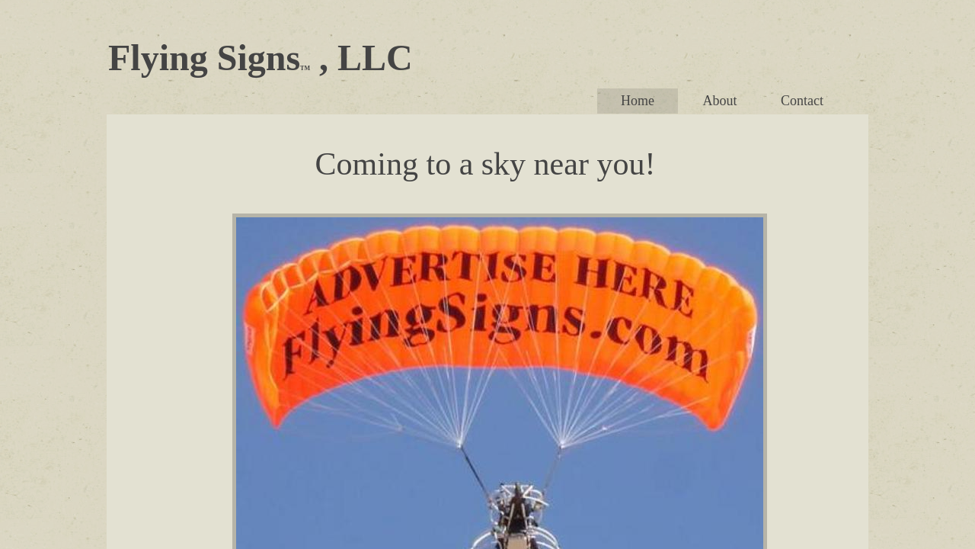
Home (637, 100)
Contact (802, 100)
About (720, 100)
